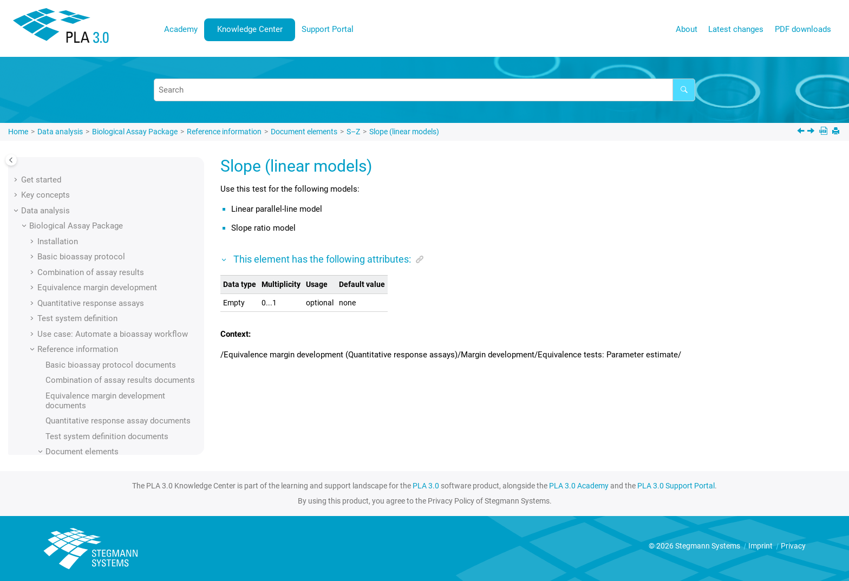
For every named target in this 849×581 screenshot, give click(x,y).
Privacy (793, 545)
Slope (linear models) (404, 131)
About (686, 29)
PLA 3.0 (426, 485)
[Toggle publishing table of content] (11, 160)
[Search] (683, 90)
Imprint (761, 545)
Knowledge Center (250, 29)
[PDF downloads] (824, 132)
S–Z (353, 131)
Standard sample (92, 425)
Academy (181, 29)
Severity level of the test (105, 162)
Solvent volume (89, 317)
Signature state (89, 193)
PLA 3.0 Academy (579, 485)
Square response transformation (120, 363)
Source (74, 347)
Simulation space (93, 224)
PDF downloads (803, 29)
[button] (57, 162)
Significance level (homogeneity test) (128, 209)
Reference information (224, 131)
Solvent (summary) (96, 301)
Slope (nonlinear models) (107, 286)
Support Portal (328, 29)
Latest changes (735, 29)
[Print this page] (837, 132)
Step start (79, 440)
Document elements (304, 131)
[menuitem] (181, 29)
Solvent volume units (100, 332)
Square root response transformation (129, 378)
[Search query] (424, 90)
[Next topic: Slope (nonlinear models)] (812, 132)
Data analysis (60, 131)
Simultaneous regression (107, 240)
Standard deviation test (103, 394)
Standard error (87, 409)
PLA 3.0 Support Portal (676, 485)
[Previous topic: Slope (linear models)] (802, 132)
